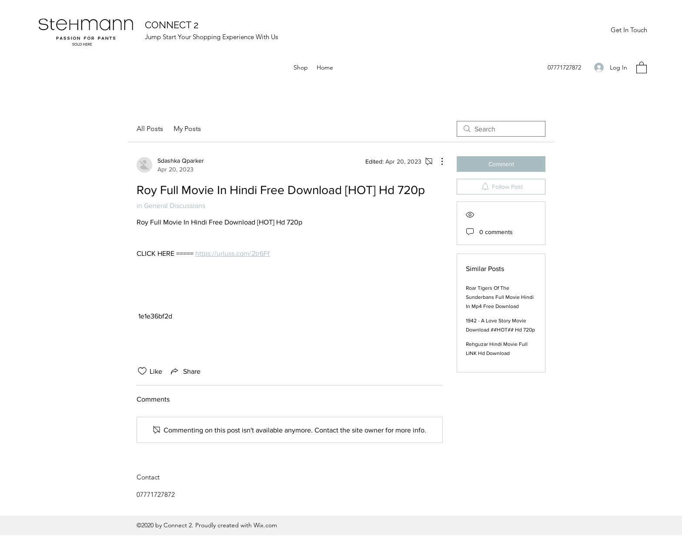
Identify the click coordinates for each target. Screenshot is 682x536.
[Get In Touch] (628, 30)
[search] (501, 129)
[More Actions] (437, 161)
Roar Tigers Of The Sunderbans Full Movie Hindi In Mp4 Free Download (500, 297)
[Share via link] (185, 371)
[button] (641, 67)
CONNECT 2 (171, 24)
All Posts (150, 128)
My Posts (187, 128)
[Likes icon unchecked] (142, 371)
